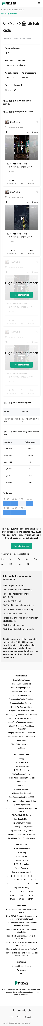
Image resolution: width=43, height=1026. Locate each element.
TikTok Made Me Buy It (21, 815)
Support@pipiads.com (21, 966)
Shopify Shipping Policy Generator (21, 737)
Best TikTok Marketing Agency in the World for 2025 (21, 937)
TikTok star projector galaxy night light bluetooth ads (20, 619)
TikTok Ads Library (21, 770)
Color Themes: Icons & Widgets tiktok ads (5, 564)
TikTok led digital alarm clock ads (18, 629)
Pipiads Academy (21, 868)
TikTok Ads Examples (21, 849)
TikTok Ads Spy (21, 762)
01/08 (21, 899)
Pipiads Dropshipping (21, 805)
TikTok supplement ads (13, 625)
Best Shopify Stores (21, 819)
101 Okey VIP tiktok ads (30, 564)
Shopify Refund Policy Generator (21, 722)
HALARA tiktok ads (13, 564)
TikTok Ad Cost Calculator (21, 707)
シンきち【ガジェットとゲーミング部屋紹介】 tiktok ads (38, 564)
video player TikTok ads (14, 585)
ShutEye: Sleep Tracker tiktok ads (30, 559)
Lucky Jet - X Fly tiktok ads (21, 564)
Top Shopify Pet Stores (21, 823)
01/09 (12, 899)
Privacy (12, 1017)
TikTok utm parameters (21, 684)
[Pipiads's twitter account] (19, 1010)
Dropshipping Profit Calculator (21, 711)
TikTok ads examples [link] (17, 10)
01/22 (30, 891)
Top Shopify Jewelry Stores (21, 827)
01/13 (21, 895)
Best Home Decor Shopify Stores (21, 838)
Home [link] (3, 10)
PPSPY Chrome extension (21, 744)
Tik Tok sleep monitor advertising (18, 609)
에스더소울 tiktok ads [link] (9, 14)
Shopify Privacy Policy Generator (21, 718)
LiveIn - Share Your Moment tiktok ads (5, 559)
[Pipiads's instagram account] (29, 1010)
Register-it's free (21, 295)
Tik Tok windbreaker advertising (17, 589)
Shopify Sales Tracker (21, 680)
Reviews (21, 785)
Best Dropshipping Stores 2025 (21, 797)
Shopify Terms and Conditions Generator (21, 727)
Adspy (21, 759)
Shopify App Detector (21, 695)
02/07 (12, 891)
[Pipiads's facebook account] (13, 1010)
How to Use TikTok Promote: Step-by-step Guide (21, 930)
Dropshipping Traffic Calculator (21, 699)
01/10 (30, 895)
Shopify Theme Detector (21, 691)
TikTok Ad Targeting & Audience (22, 688)
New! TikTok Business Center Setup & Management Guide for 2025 (21, 917)
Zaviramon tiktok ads (38, 559)
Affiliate (21, 748)
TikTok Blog (21, 853)
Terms (19, 1017)
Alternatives (21, 782)
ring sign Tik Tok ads (12, 601)
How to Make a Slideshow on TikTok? (21, 949)
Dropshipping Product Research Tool (21, 801)
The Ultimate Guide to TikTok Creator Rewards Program (22, 924)
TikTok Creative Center (21, 774)
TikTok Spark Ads (21, 766)
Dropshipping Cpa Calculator (21, 703)
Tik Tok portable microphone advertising (16, 595)
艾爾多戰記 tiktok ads (13, 559)
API (21, 974)
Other (35, 883)
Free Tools (21, 740)
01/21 (12, 895)
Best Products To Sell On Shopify (21, 834)
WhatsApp (21, 970)
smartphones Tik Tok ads (14, 613)
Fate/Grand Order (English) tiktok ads (21, 559)
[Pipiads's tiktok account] (24, 1010)
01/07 (30, 899)
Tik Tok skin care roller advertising (18, 605)
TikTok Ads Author (21, 864)
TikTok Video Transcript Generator (21, 778)
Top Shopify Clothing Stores (21, 831)
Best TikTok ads (21, 860)
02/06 (21, 891)
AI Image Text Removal (21, 793)
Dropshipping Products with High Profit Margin (21, 810)
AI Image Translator (21, 789)
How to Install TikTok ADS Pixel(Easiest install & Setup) (21, 954)
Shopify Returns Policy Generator (21, 733)
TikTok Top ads (21, 856)
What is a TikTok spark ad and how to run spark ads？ (21, 943)
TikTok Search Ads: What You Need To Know (21, 911)
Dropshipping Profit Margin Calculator (21, 715)
